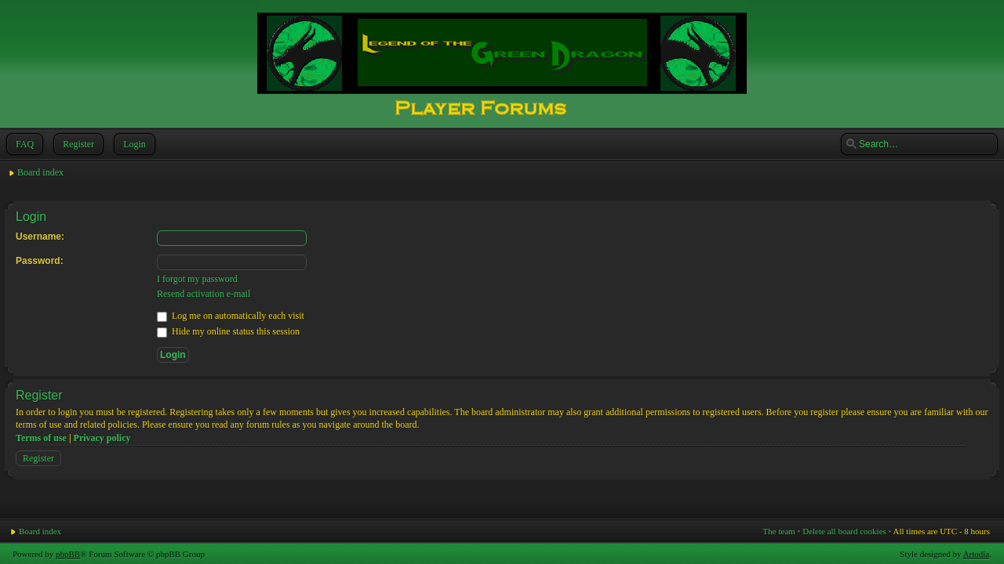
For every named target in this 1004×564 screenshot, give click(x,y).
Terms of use (41, 437)
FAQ (23, 144)
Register (77, 144)
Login (133, 144)
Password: (40, 260)
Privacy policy (102, 437)
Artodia (976, 554)
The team (779, 531)
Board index (40, 172)
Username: (40, 236)
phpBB (68, 554)
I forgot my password (197, 278)
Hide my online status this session (228, 331)
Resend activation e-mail (203, 293)
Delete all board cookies (844, 531)
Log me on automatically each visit (230, 315)
